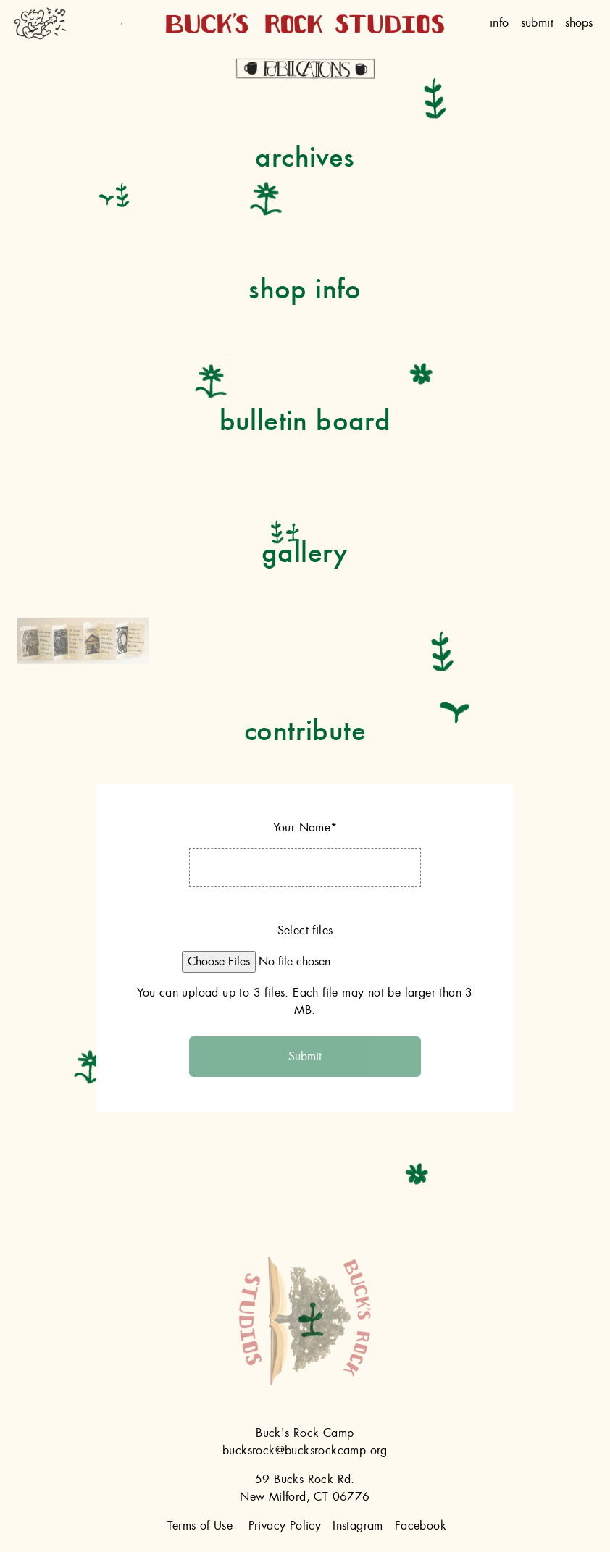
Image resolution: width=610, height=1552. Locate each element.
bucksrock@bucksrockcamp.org (305, 1450)
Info (499, 23)
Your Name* (305, 828)
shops (579, 23)
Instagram (358, 1526)
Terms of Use (200, 1526)
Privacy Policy (285, 1526)
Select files (305, 930)
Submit (537, 23)
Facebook (420, 1526)
